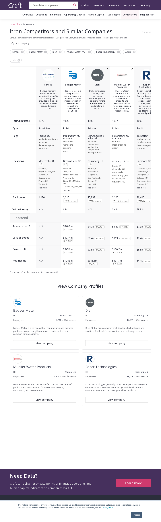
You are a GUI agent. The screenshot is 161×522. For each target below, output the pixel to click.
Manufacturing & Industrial (71, 137)
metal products (95, 153)
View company (44, 343)
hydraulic (116, 141)
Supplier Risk (147, 14)
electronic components (93, 142)
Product (84, 5)
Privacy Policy (107, 508)
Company (145, 5)
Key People (113, 14)
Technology (44, 136)
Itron (19, 24)
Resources (129, 5)
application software (48, 139)
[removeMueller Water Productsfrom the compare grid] (132, 68)
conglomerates (144, 142)
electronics (44, 148)
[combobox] (53, 5)
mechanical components (93, 148)
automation (44, 142)
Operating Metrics (74, 14)
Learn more (133, 483)
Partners (114, 5)
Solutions (99, 5)
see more (43, 187)
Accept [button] (137, 515)
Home (12, 24)
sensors (67, 148)
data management (47, 145)
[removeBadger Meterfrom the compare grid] (83, 68)
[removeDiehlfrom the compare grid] (108, 68)
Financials (55, 14)
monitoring (68, 145)
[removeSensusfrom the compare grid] (58, 68)
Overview (27, 14)
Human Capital (96, 14)
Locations (41, 14)
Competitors (130, 14)
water (65, 151)
